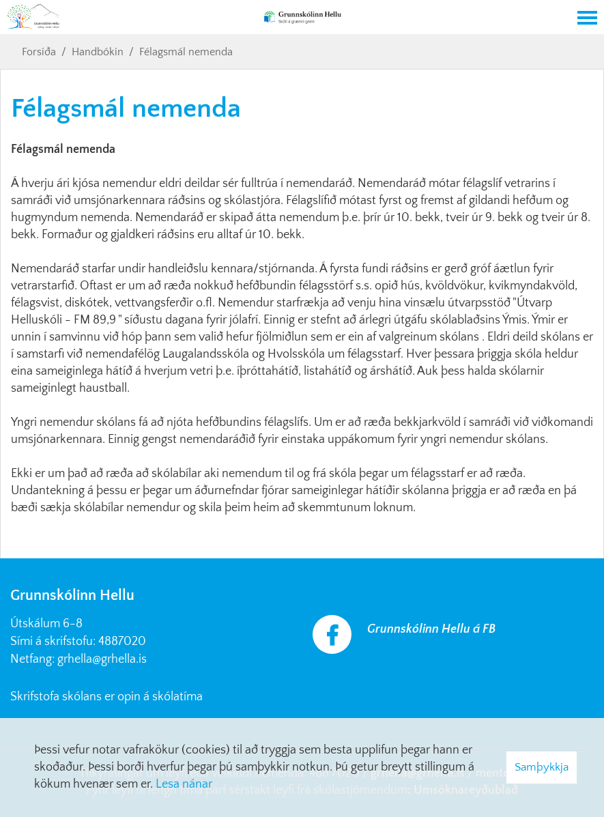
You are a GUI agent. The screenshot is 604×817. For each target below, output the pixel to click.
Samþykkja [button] (542, 767)
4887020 (122, 641)
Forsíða (39, 52)
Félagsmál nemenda (186, 52)
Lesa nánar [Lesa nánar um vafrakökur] (184, 784)
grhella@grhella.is (102, 659)
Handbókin (98, 52)
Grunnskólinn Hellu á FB (431, 629)
